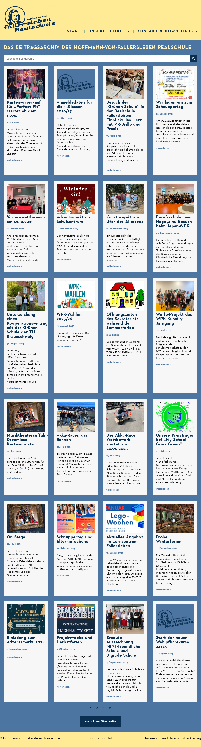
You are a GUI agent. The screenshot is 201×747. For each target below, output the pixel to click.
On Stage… (18, 537)
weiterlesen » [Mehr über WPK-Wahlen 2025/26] (64, 346)
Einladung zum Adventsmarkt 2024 (26, 640)
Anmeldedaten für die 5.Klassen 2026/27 (74, 106)
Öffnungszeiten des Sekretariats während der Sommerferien (122, 321)
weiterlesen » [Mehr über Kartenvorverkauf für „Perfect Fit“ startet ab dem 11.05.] (14, 160)
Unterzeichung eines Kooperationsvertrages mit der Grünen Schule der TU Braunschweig (29, 325)
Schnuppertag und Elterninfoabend (75, 539)
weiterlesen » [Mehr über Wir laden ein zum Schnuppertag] (163, 148)
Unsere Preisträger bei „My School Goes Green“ (175, 439)
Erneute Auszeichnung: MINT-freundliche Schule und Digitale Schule (123, 647)
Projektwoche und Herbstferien (74, 640)
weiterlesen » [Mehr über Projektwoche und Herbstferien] (64, 687)
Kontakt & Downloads (167, 31)
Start (74, 31)
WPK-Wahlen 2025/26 (69, 316)
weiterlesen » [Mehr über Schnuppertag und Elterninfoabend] (64, 576)
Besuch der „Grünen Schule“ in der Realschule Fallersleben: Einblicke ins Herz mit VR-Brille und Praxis (125, 115)
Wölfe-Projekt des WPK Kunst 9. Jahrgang (174, 319)
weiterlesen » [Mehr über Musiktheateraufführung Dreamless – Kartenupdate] (14, 478)
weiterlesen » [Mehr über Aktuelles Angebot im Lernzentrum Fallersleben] (114, 590)
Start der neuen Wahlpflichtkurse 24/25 (172, 642)
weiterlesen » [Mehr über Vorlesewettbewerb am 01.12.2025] (14, 266)
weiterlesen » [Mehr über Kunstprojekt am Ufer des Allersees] (114, 266)
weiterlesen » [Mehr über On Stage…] (14, 581)
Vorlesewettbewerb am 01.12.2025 (26, 219)
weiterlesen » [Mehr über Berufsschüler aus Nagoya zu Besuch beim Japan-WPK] (163, 267)
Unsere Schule (109, 31)
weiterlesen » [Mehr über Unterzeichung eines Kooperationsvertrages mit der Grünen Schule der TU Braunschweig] (14, 388)
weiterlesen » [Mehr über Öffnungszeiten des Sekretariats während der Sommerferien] (114, 362)
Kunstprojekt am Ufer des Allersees (124, 219)
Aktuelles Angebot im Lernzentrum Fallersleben (124, 541)
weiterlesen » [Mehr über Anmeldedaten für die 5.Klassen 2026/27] (64, 156)
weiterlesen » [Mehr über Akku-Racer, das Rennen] (64, 481)
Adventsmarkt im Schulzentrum (73, 219)
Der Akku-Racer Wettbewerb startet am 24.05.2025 (121, 442)
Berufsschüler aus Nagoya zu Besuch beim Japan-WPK (174, 221)
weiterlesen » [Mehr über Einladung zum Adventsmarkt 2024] (14, 657)
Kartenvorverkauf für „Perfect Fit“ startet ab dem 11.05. (24, 109)
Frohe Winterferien (168, 539)
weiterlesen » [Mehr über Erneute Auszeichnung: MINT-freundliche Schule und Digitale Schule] (114, 696)
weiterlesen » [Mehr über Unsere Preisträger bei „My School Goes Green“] (163, 489)
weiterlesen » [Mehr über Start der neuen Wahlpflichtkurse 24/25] (163, 688)
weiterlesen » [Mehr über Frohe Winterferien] (163, 589)
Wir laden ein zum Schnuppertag (174, 104)
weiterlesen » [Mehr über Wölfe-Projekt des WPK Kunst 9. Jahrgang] (163, 364)
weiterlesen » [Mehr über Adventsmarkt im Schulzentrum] (64, 259)
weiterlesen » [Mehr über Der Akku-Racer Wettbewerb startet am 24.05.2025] (114, 490)
